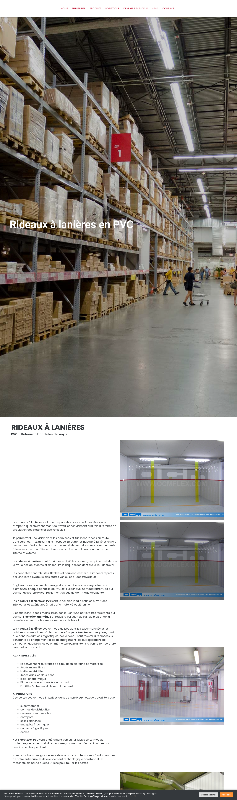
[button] (123, 480)
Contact (168, 8)
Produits (95, 8)
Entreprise (79, 8)
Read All (132, 796)
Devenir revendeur (135, 8)
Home (64, 8)
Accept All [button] (226, 794)
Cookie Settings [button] (208, 794)
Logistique (112, 8)
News (155, 8)
